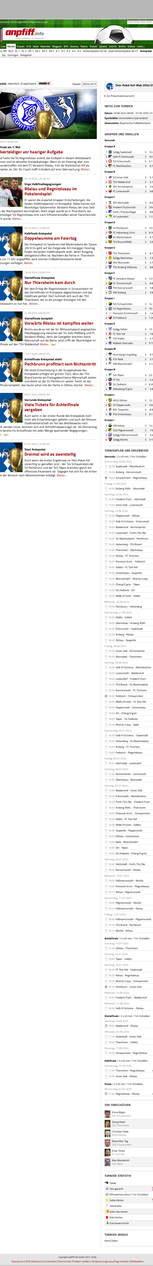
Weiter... (86, 169)
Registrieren (35, 22)
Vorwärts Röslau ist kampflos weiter (59, 323)
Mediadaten (137, 1261)
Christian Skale (120, 1131)
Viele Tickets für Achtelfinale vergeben (52, 407)
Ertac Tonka (118, 1151)
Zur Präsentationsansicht (120, 96)
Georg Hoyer (119, 1122)
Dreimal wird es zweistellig (50, 454)
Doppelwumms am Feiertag (51, 238)
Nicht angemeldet (20, 22)
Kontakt (52, 1261)
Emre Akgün (118, 1112)
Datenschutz (39, 1261)
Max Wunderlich (120, 1160)
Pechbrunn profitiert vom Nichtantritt (60, 364)
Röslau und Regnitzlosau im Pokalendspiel (51, 191)
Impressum (17, 1261)
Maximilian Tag (120, 1141)
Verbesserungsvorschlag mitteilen (110, 1261)
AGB (27, 1261)
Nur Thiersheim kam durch (50, 282)
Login (45, 22)
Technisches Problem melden (74, 1261)
